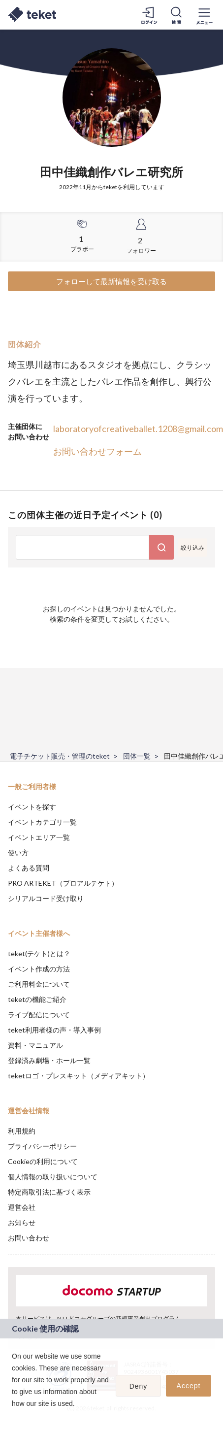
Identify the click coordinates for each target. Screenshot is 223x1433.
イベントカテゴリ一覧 (42, 822)
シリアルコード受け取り (46, 898)
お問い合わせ (28, 1237)
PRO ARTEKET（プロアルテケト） (63, 883)
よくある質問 (28, 868)
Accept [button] (189, 1386)
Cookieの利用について (43, 1161)
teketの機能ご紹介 (37, 999)
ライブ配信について (39, 1014)
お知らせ (21, 1222)
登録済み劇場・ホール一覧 (49, 1060)
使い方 (18, 852)
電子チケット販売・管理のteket (60, 756)
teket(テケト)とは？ (39, 953)
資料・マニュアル (35, 1045)
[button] (13, 1416)
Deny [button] (138, 1386)
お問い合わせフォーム (97, 451)
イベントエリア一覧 (39, 837)
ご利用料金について (39, 984)
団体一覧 (137, 756)
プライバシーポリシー (42, 1146)
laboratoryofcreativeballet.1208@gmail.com (138, 428)
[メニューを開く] (204, 15)
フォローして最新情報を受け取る (111, 281)
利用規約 (21, 1131)
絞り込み (192, 547)
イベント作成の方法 (39, 969)
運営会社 (21, 1207)
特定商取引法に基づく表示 (49, 1192)
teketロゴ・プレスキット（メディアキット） (78, 1075)
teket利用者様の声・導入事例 (54, 1030)
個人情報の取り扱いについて (52, 1176)
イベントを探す (32, 806)
